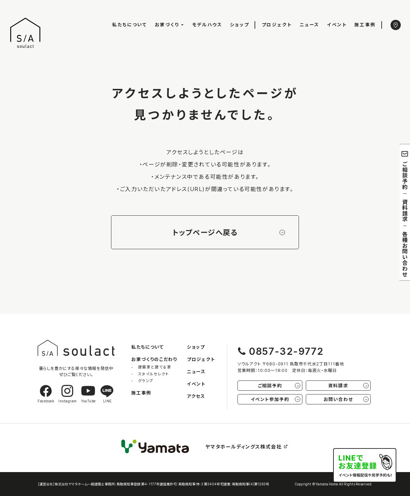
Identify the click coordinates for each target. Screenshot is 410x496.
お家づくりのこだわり (154, 359)
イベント (337, 24)
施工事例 (364, 24)
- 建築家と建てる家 (151, 367)
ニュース (309, 24)
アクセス (196, 396)
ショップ (239, 24)
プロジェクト (277, 24)
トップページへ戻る (228, 232)
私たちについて (129, 24)
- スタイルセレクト (150, 374)
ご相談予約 (405, 170)
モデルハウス (207, 24)
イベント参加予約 (275, 399)
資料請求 (405, 210)
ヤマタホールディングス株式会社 (246, 446)
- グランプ (142, 381)
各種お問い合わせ (405, 254)
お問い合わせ (346, 399)
